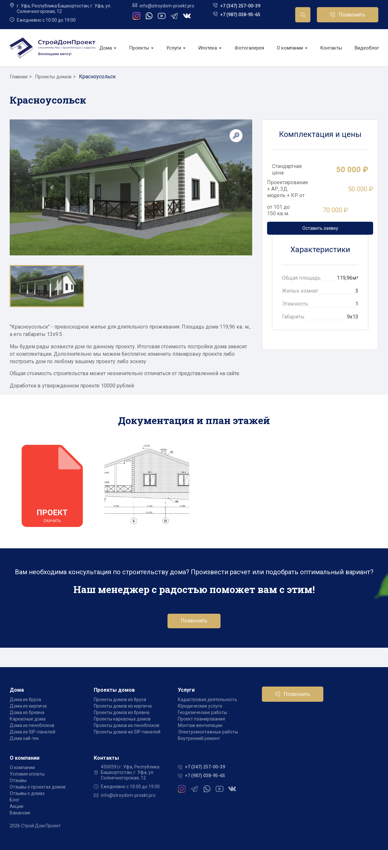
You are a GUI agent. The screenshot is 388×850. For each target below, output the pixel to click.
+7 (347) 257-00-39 (240, 5)
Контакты (331, 48)
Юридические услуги (200, 706)
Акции (16, 806)
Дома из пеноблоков (32, 725)
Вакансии (20, 812)
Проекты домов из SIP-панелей (127, 731)
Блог (15, 799)
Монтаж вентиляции (200, 725)
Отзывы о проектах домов (38, 786)
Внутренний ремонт (199, 738)
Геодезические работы (202, 712)
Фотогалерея (249, 48)
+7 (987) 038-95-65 (240, 14)
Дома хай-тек (24, 738)
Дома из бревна (27, 712)
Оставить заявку (320, 228)
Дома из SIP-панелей (32, 731)
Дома (107, 48)
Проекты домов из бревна (121, 712)
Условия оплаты (27, 774)
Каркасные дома (28, 718)
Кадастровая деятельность (207, 699)
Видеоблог (367, 48)
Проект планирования (201, 718)
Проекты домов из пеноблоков (126, 725)
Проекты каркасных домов (122, 718)
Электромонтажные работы (208, 731)
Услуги (176, 48)
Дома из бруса (25, 699)
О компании (292, 48)
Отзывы (18, 780)
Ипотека (209, 48)
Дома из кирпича (28, 706)
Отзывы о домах (27, 793)
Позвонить (352, 15)
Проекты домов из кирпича (123, 706)
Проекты (141, 48)
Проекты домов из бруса (120, 699)
